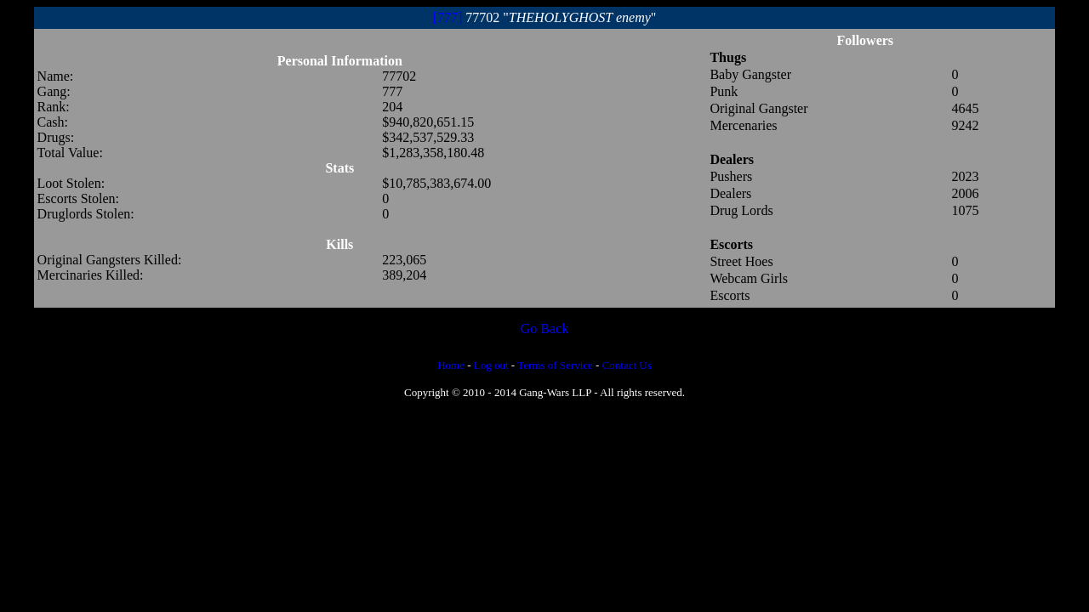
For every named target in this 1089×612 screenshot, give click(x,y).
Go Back (544, 328)
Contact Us (627, 365)
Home (451, 365)
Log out (491, 365)
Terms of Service (555, 365)
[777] (448, 17)
